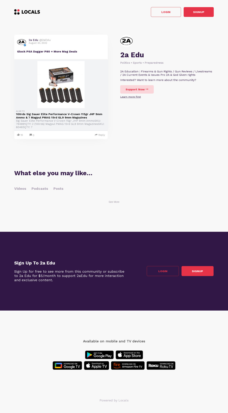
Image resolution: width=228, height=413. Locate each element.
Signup (197, 12)
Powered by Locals (114, 400)
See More (114, 202)
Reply (100, 135)
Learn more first (130, 97)
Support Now (137, 89)
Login (163, 12)
